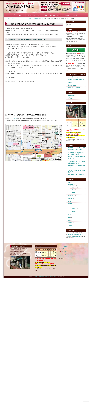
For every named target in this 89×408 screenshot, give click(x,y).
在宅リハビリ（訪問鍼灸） (74, 87)
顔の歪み (70, 225)
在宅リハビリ (71, 195)
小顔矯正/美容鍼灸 (72, 85)
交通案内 (70, 82)
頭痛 (69, 220)
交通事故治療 (31, 15)
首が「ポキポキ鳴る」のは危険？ (76, 174)
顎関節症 (70, 222)
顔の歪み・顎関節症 (56, 15)
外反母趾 (74, 15)
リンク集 (63, 254)
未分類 (69, 201)
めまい (69, 182)
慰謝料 (73, 192)
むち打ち (14, 118)
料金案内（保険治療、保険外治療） (76, 79)
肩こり (40, 15)
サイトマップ (64, 251)
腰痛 (46, 15)
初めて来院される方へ (73, 77)
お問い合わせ (71, 98)
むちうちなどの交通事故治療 (74, 234)
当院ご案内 (21, 15)
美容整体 (70, 204)
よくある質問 (71, 95)
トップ (13, 15)
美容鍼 (67, 15)
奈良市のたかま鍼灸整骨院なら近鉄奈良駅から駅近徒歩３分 (22, 6)
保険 (73, 189)
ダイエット (74, 206)
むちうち (74, 187)
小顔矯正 (74, 208)
